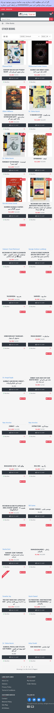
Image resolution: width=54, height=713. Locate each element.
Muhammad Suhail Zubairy (38, 66)
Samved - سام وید (40, 296)
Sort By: (23, 36)
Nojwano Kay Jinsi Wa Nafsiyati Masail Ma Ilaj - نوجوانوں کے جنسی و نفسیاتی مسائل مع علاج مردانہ (40, 206)
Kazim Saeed (33, 596)
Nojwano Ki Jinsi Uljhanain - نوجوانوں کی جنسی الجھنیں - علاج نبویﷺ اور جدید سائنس (14, 255)
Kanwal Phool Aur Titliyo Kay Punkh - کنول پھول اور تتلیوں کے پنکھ (14, 649)
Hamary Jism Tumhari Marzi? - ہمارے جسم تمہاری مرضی (14, 555)
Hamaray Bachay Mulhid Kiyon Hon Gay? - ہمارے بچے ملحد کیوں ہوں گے (14, 117)
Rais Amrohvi (7, 423)
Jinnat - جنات (14, 426)
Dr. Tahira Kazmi (34, 111)
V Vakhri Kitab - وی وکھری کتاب (40, 116)
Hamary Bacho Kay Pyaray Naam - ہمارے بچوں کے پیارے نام (14, 71)
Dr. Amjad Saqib (8, 378)
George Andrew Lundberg (37, 249)
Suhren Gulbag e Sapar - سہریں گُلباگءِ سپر (14, 208)
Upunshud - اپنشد (40, 159)
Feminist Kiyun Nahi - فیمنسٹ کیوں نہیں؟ (14, 163)
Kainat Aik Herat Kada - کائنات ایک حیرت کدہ (40, 71)
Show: (43, 36)
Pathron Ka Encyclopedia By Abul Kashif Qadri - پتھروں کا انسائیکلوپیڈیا (14, 508)
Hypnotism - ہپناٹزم (40, 426)
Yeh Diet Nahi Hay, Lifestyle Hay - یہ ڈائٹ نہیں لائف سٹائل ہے (13, 602)
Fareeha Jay (7, 596)
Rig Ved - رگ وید (40, 466)
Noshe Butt (6, 549)
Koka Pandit (33, 643)
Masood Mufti (7, 66)
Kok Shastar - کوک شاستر (40, 647)
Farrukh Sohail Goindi (10, 203)
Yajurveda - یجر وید (14, 296)
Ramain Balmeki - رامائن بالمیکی (40, 550)
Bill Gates (32, 505)
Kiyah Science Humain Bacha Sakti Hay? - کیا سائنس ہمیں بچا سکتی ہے (40, 255)
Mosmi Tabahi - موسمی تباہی (40, 509)
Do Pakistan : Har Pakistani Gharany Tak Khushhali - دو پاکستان (40, 602)
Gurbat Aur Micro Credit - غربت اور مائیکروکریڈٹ (14, 382)
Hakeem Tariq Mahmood (11, 249)
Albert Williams (8, 111)
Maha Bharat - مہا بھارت (40, 336)
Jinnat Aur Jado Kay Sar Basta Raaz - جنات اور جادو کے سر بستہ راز (40, 380)
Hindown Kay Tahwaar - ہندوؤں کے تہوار (14, 337)
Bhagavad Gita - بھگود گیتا (14, 466)
